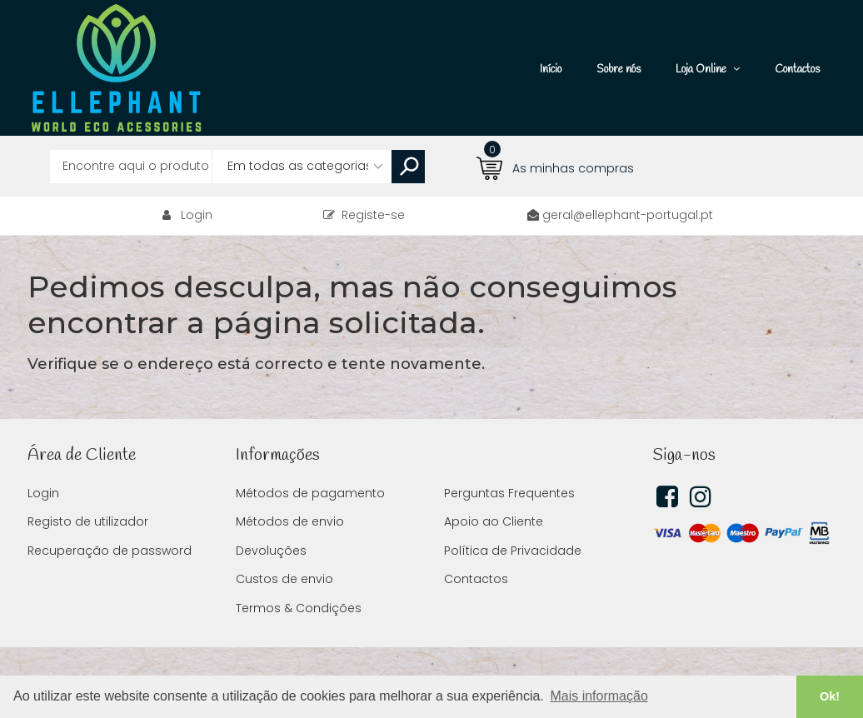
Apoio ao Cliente (493, 521)
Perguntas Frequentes (509, 493)
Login (196, 215)
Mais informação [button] (598, 696)
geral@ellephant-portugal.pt (627, 215)
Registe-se (364, 215)
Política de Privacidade (512, 550)
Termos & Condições (299, 608)
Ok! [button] (830, 696)
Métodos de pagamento (310, 493)
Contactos (476, 579)
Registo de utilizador (87, 521)
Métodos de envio (290, 521)
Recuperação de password (109, 550)
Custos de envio (284, 579)
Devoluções (271, 550)
